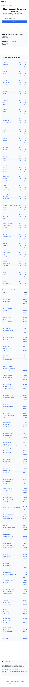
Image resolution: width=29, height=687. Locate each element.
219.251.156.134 (26, 459)
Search (14, 21)
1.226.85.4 (25, 346)
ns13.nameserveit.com (7, 350)
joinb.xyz (5, 156)
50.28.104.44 (25, 499)
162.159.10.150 (25, 437)
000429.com (5, 212)
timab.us (4, 131)
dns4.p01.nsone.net (7, 532)
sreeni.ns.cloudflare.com (8, 600)
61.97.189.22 (25, 501)
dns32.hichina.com (7, 326)
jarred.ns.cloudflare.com (8, 297)
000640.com (5, 216)
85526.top (5, 169)
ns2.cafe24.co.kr (6, 602)
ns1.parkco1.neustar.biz (8, 377)
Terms (18, 681)
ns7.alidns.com (6, 355)
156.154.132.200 (26, 589)
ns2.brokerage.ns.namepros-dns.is (10, 574)
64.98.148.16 (25, 636)
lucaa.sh (4, 274)
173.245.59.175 (26, 518)
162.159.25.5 (25, 582)
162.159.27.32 (5, 37)
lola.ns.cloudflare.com (7, 490)
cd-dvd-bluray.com (7, 225)
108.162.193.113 (26, 529)
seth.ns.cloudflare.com (7, 294)
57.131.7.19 (25, 339)
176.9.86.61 (25, 350)
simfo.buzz (5, 138)
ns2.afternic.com (6, 511)
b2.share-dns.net (6, 470)
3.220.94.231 (25, 364)
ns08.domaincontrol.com (8, 408)
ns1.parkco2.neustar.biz (8, 364)
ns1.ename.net (6, 424)
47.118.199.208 (26, 323)
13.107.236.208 (26, 527)
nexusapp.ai (5, 196)
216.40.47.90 (25, 431)
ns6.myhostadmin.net (7, 366)
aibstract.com (6, 115)
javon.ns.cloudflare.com (8, 520)
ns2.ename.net (6, 413)
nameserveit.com (6, 176)
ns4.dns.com (5, 525)
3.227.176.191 (25, 330)
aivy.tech (5, 151)
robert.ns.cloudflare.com (8, 388)
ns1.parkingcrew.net (7, 361)
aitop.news (5, 247)
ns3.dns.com (5, 468)
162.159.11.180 (25, 406)
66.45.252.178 (25, 549)
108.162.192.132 (26, 490)
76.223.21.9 (25, 620)
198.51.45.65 (25, 532)
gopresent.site (6, 145)
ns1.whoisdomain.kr (7, 317)
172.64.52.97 (25, 411)
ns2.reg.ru (5, 609)
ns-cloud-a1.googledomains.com (9, 314)
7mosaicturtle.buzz (7, 236)
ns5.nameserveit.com (7, 549)
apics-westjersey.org (7, 194)
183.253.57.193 (25, 558)
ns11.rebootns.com (7, 461)
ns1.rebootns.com (6, 328)
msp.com (5, 78)
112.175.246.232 (26, 534)
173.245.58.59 (25, 543)
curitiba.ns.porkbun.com (8, 488)
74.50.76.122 (25, 442)
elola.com (5, 281)
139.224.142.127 (26, 355)
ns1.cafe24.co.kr (6, 534)
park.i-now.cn (6, 629)
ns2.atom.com (6, 611)
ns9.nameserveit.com (7, 442)
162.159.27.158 (25, 373)
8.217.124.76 (25, 332)
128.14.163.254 (26, 457)
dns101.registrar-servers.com (9, 547)
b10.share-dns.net (6, 541)
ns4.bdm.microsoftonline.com (9, 368)
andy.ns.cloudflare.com (8, 613)
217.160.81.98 (25, 417)
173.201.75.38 (25, 348)
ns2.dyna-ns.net (6, 582)
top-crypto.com (6, 250)
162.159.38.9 (25, 415)
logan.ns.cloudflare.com (8, 474)
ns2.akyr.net (5, 584)
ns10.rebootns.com (7, 384)
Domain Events (18, 3)
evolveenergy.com (7, 232)
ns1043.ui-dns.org (6, 598)
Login (11, 5)
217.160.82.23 (25, 616)
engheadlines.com (6, 256)
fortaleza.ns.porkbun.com (8, 465)
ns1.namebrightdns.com (8, 433)
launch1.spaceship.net (7, 310)
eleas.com (5, 107)
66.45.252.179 (25, 352)
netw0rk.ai (5, 93)
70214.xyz (5, 104)
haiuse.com (5, 149)
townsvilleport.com (7, 147)
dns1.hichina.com (6, 404)
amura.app (5, 91)
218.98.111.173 (25, 424)
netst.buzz (5, 234)
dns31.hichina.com (6, 357)
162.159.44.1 (25, 390)
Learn (11, 681)
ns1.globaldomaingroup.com (8, 411)
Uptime (12, 3)
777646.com (5, 214)
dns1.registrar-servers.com (8, 589)
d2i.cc (4, 136)
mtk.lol (4, 95)
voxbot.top (5, 187)
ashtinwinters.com (6, 283)
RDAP (6, 3)
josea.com (5, 98)
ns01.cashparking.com (7, 477)
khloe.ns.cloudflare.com (8, 341)
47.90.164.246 (25, 629)
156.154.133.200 (26, 397)
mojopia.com (5, 200)
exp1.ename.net (6, 492)
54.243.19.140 (25, 627)
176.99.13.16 (25, 609)
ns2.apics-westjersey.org (8, 561)
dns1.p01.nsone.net (7, 554)
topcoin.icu (5, 245)
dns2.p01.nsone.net (7, 483)
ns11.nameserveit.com (7, 497)
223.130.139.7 (25, 317)
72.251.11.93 (25, 547)
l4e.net (4, 133)
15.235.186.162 (25, 359)
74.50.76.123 (25, 593)
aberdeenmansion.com (7, 127)
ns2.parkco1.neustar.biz (8, 330)
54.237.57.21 (25, 379)
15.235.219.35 (25, 497)
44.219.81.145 (25, 516)
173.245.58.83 (25, 604)
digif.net (4, 111)
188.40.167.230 (26, 419)
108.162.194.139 (26, 341)
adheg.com (5, 183)
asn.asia (4, 272)
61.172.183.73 (25, 370)
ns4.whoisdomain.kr (7, 459)
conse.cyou (5, 165)
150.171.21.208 (25, 335)
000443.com (5, 218)
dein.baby (5, 102)
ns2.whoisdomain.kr (7, 565)
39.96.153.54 (25, 481)
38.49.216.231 (25, 328)
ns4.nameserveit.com (7, 452)
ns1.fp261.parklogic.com (8, 499)
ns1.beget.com (6, 563)
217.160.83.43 (25, 598)
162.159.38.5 (25, 536)
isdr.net (4, 174)
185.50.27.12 (25, 450)
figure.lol (5, 261)
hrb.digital (5, 227)
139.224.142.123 (26, 638)
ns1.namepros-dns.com (8, 379)
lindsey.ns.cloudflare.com (8, 536)
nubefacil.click (6, 82)
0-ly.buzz (5, 267)
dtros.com (5, 178)
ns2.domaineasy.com (7, 509)
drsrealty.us (5, 64)
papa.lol (4, 241)
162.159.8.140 (25, 465)
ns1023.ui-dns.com (7, 616)
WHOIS (2, 3)
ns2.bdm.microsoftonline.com (9, 335)
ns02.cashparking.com (7, 348)
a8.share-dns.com (6, 303)
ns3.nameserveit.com (7, 607)
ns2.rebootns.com (6, 618)
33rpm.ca (5, 71)
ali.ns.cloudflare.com (7, 543)
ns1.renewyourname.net (8, 312)
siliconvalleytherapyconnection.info (10, 205)
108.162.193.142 (26, 294)
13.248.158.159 (26, 361)
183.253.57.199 (26, 413)
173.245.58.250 (26, 624)
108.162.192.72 (26, 454)
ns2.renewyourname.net (8, 395)
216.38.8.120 (25, 386)
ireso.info (5, 129)
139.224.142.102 (26, 326)
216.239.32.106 (26, 314)
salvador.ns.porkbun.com (8, 437)
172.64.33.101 (25, 613)
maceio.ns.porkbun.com (8, 406)
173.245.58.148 (26, 375)
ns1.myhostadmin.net (7, 435)
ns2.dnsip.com (6, 558)
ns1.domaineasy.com (7, 422)
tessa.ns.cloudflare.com (8, 399)
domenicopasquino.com (8, 270)
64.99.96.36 (25, 393)
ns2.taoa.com (5, 344)
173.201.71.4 (25, 408)
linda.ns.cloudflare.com (7, 624)
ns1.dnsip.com (6, 440)
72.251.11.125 (25, 545)
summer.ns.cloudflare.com (8, 415)
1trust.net (5, 109)
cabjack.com (5, 84)
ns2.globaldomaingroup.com (9, 448)
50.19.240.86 (25, 611)
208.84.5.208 (25, 368)
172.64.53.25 (25, 303)
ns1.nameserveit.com (7, 306)
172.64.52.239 (25, 470)
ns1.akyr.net (5, 339)
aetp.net (4, 160)
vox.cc (4, 185)
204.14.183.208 (26, 337)
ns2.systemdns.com (7, 636)
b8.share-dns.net (6, 486)
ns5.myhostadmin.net (7, 370)
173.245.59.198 (26, 474)
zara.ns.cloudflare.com (7, 375)
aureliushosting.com (7, 263)
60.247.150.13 (25, 366)
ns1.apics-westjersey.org (8, 479)
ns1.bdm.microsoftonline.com (9, 527)
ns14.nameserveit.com (7, 523)
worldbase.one (6, 120)
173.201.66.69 (25, 511)
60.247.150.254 (26, 435)
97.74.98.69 (25, 301)
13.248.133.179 (26, 422)
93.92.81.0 (25, 563)
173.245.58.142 (26, 570)
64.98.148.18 (25, 395)
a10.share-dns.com (7, 503)
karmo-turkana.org (7, 238)
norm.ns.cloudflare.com (8, 591)
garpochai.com (6, 189)
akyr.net (4, 124)
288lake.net (5, 209)
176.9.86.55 (25, 523)
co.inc (4, 75)
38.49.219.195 (25, 461)
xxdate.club (5, 162)
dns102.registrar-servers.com (9, 545)
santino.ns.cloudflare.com (8, 390)
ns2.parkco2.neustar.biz (8, 595)
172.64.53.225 (25, 448)
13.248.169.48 (25, 445)
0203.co (4, 276)
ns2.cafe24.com (6, 346)
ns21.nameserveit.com (7, 359)
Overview (7, 681)
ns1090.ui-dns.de (6, 587)
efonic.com (5, 220)
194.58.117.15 (25, 319)
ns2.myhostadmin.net (7, 631)
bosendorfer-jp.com (7, 122)
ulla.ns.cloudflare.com (7, 428)
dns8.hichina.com (6, 299)
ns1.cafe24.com (6, 472)
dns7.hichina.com (6, 638)
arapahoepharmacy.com (8, 223)
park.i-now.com (6, 426)
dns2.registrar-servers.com (8, 397)
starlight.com (5, 118)
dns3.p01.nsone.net (7, 622)
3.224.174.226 (25, 377)
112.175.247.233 (26, 602)
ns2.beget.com (6, 450)
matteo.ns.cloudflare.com (8, 633)
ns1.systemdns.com (7, 431)
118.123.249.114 (26, 308)
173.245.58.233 (26, 428)
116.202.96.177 (26, 567)
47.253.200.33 (25, 344)
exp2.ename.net (6, 457)
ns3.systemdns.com (7, 393)
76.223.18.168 (25, 509)
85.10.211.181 (25, 452)
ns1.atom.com (6, 516)
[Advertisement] (14, 28)
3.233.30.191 (25, 574)
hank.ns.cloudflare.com (8, 382)
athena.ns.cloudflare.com (8, 454)
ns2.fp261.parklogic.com (8, 386)
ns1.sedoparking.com (7, 321)
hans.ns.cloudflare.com (8, 518)
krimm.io (4, 229)
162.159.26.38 (25, 310)
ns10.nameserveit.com (7, 593)
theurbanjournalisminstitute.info (9, 279)
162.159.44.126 (26, 297)
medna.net (5, 203)
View (20, 62)
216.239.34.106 (26, 463)
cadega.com (5, 80)
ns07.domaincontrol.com (8, 402)
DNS (9, 3)
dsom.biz (5, 191)
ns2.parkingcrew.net (7, 620)
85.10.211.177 (25, 607)
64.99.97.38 (25, 312)
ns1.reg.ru (5, 319)
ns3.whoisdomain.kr (7, 501)
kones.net (5, 62)
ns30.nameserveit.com (7, 495)
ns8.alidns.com (6, 323)
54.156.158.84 (25, 426)
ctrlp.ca (4, 254)
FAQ (15, 681)
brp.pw (4, 153)
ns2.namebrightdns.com (8, 627)
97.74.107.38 (25, 477)
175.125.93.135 (25, 472)
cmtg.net (5, 167)
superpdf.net (5, 100)
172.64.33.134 (25, 591)
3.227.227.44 (25, 595)
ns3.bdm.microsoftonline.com (9, 337)
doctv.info (5, 171)
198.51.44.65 (25, 622)
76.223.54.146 (25, 506)
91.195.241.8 (25, 321)
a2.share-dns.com (6, 556)
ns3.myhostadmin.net (7, 308)
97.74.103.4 (25, 402)
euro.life (4, 86)
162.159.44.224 (26, 633)
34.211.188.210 (25, 572)
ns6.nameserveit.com (7, 352)
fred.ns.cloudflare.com (7, 529)
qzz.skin (4, 73)
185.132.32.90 (25, 587)
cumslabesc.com (6, 252)
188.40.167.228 (26, 306)
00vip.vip (5, 69)
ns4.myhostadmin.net (7, 538)
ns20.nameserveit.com (7, 567)
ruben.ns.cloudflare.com (8, 580)
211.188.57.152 (25, 565)
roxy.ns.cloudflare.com (7, 570)
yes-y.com (5, 89)
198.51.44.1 (25, 554)
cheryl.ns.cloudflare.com (8, 604)
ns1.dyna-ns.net (6, 373)
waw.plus (5, 258)
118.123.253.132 (26, 538)
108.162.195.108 (26, 520)
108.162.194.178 (26, 600)
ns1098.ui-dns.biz (6, 417)
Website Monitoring (4, 5)
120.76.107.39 (25, 357)
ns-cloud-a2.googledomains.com (9, 463)
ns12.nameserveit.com (7, 552)
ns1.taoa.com (5, 332)
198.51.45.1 (25, 483)
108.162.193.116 (26, 382)
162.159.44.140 (26, 388)
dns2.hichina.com (6, 481)
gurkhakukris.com (6, 113)
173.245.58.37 (25, 488)
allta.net (4, 158)
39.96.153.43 (25, 404)
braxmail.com (6, 180)
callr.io (4, 207)
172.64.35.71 (25, 580)
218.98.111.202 (25, 440)
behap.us (5, 140)
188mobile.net (6, 198)
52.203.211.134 (25, 433)
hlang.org (5, 66)
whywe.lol (5, 243)
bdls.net (4, 142)
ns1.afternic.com (6, 301)
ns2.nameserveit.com (7, 419)
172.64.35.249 (25, 514)
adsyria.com (5, 265)
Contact (22, 681)
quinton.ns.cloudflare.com (8, 514)
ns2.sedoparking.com (7, 572)
